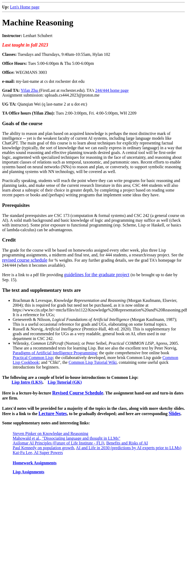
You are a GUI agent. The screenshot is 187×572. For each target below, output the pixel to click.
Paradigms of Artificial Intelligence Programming (55, 353)
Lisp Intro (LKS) (27, 382)
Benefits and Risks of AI (127, 443)
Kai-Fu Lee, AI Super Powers (38, 452)
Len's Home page (24, 7)
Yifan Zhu (30, 90)
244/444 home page (112, 90)
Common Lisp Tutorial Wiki (93, 362)
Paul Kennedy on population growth (43, 448)
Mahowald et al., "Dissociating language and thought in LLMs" (66, 438)
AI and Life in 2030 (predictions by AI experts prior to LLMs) (128, 448)
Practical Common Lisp (33, 357)
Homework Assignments (35, 463)
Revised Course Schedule (77, 393)
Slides (175, 413)
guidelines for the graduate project (96, 274)
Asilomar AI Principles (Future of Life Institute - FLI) (58, 443)
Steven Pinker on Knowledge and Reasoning (50, 433)
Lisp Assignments (28, 472)
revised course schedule (24, 260)
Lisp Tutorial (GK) (65, 382)
